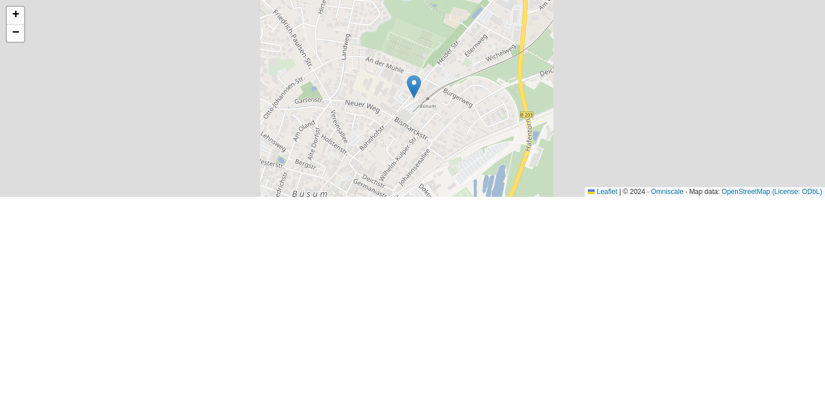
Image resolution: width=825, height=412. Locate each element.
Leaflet (602, 192)
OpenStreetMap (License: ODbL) (772, 192)
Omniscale (667, 192)
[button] (414, 86)
